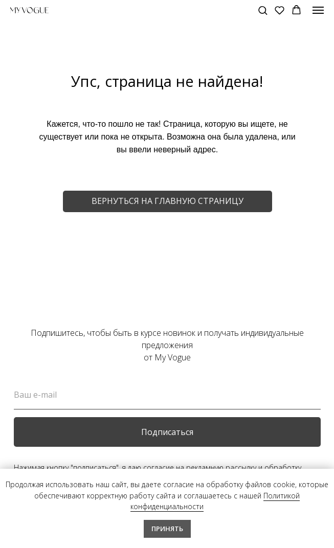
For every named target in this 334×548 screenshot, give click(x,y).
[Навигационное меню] (318, 10)
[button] (263, 10)
